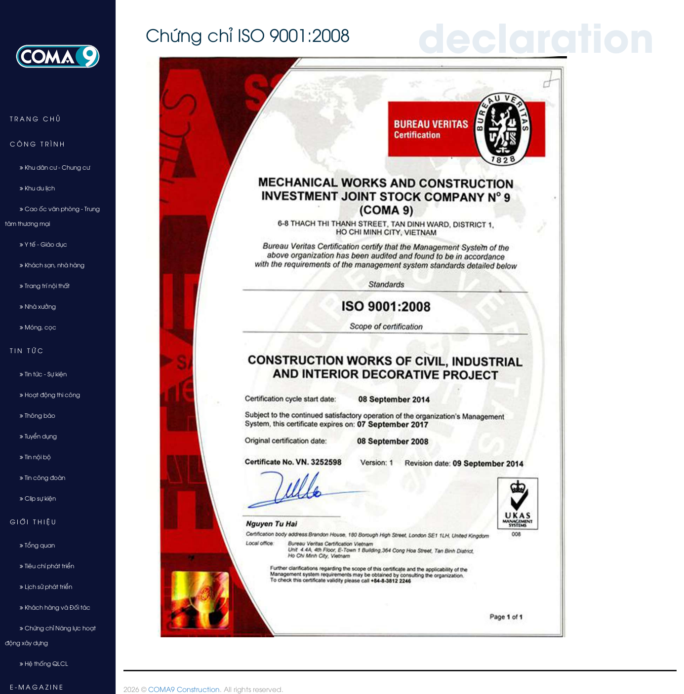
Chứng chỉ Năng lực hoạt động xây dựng (50, 635)
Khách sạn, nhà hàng (48, 264)
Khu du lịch (33, 187)
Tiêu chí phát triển (43, 565)
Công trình (38, 143)
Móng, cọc (34, 327)
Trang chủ (36, 118)
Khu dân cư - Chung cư (51, 167)
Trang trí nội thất (41, 285)
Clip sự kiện (34, 498)
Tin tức (27, 350)
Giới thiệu (33, 521)
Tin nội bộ (31, 456)
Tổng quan (33, 545)
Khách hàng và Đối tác (51, 607)
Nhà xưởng (34, 306)
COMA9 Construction (184, 689)
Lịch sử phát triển (42, 586)
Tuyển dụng (34, 436)
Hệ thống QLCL (40, 663)
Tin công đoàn (38, 477)
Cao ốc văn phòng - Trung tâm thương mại (52, 215)
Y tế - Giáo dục (39, 244)
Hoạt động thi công (46, 394)
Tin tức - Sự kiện (39, 373)
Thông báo (33, 415)
